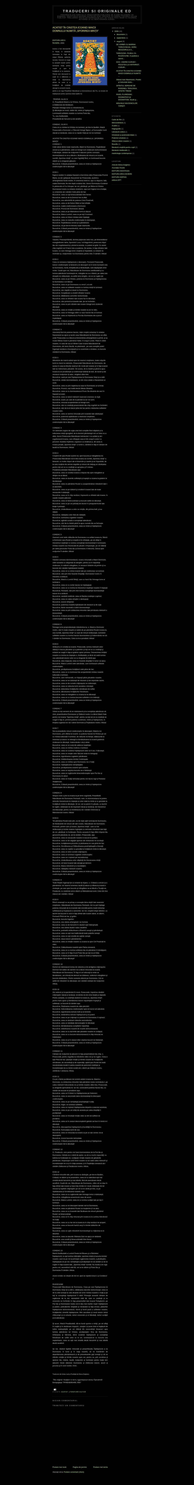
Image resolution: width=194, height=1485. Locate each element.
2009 (117, 31)
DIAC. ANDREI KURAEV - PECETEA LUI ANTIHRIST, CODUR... (127, 64)
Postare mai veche (100, 1467)
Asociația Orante (118, 168)
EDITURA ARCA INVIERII (122, 174)
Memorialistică (117, 123)
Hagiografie (116, 129)
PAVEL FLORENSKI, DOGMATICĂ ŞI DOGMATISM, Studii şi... (126, 97)
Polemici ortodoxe (119, 138)
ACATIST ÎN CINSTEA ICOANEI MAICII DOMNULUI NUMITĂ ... (128, 73)
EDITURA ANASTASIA (120, 171)
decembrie (121, 34)
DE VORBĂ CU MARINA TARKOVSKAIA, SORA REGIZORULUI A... (126, 47)
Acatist (64, 1392)
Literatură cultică (77, 1392)
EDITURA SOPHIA (119, 177)
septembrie (121, 38)
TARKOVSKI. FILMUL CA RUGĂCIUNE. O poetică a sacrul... (127, 56)
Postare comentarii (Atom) (74, 1472)
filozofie (115, 144)
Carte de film (117, 120)
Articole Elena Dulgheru (121, 165)
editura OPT (116, 180)
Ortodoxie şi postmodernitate (123, 135)
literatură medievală (119, 150)
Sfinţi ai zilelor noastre (120, 141)
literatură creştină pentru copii (123, 147)
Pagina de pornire (80, 1467)
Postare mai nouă (59, 1467)
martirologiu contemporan (122, 153)
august (119, 41)
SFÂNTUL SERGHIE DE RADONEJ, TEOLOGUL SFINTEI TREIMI (126, 88)
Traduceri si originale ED (97, 11)
